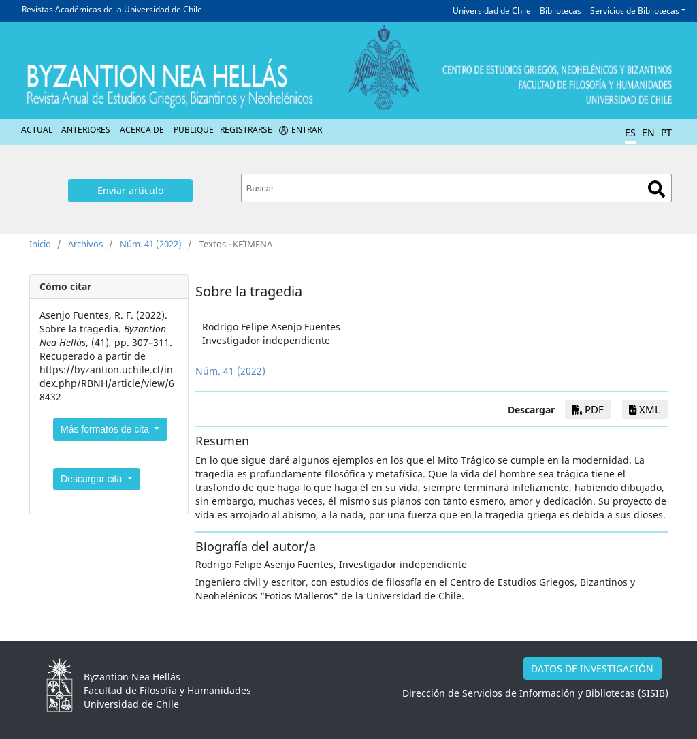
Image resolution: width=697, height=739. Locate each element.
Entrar (306, 130)
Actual (36, 130)
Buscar (656, 189)
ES (630, 132)
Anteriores (85, 130)
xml (644, 409)
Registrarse (246, 130)
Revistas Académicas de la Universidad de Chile (112, 9)
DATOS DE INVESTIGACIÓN (592, 668)
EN (648, 132)
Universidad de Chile (492, 10)
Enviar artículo (130, 190)
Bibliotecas (560, 10)
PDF (588, 409)
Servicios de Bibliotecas (634, 10)
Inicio (40, 244)
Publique (194, 130)
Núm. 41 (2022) (151, 244)
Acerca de (142, 130)
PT (666, 132)
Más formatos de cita (106, 429)
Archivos (85, 244)
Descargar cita (93, 478)
